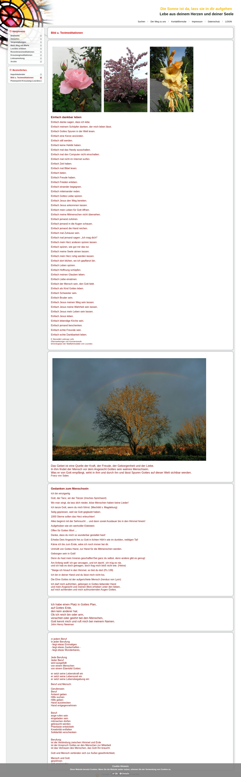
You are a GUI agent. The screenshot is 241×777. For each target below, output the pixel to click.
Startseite (15, 36)
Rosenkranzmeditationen (22, 52)
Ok (115, 773)
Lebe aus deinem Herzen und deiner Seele (196, 14)
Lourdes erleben (18, 48)
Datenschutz (214, 21)
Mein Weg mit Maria (19, 45)
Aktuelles (14, 39)
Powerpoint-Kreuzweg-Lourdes (25, 81)
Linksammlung (17, 58)
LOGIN (228, 21)
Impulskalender (17, 74)
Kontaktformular (178, 21)
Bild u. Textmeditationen (22, 77)
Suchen (141, 21)
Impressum (197, 21)
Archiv (13, 61)
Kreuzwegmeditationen (21, 55)
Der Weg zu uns (158, 21)
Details (124, 773)
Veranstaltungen (18, 42)
